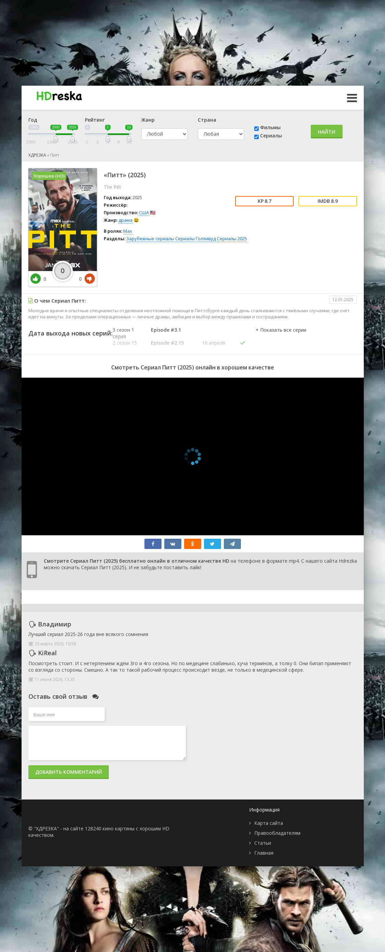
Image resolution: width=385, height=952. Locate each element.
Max (127, 231)
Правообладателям (277, 833)
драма (125, 220)
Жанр (148, 120)
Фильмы (270, 127)
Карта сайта (268, 823)
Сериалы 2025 (232, 238)
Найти (326, 132)
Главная (263, 853)
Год (32, 120)
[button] (281, 337)
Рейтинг (95, 120)
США (144, 212)
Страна (207, 120)
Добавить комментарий (68, 772)
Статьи (262, 843)
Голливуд (206, 238)
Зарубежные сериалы (150, 238)
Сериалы (271, 135)
